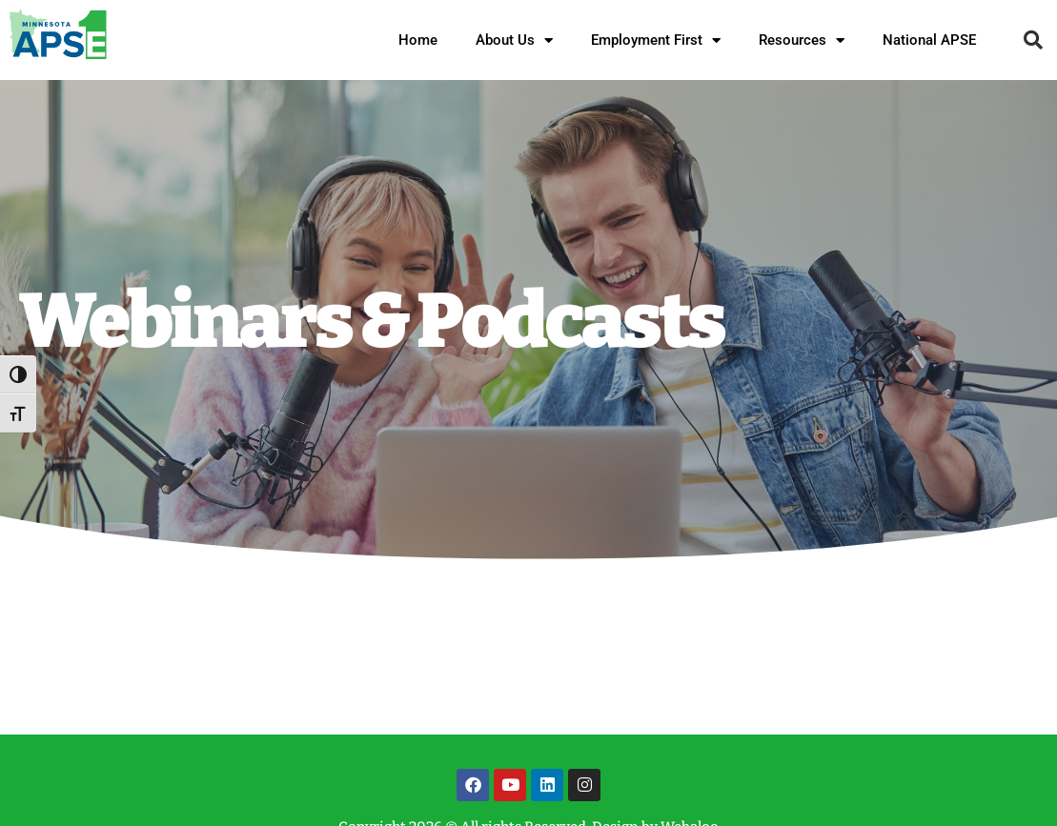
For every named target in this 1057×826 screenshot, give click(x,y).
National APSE (929, 40)
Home (417, 40)
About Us (514, 40)
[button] (1033, 40)
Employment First (656, 40)
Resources (801, 40)
